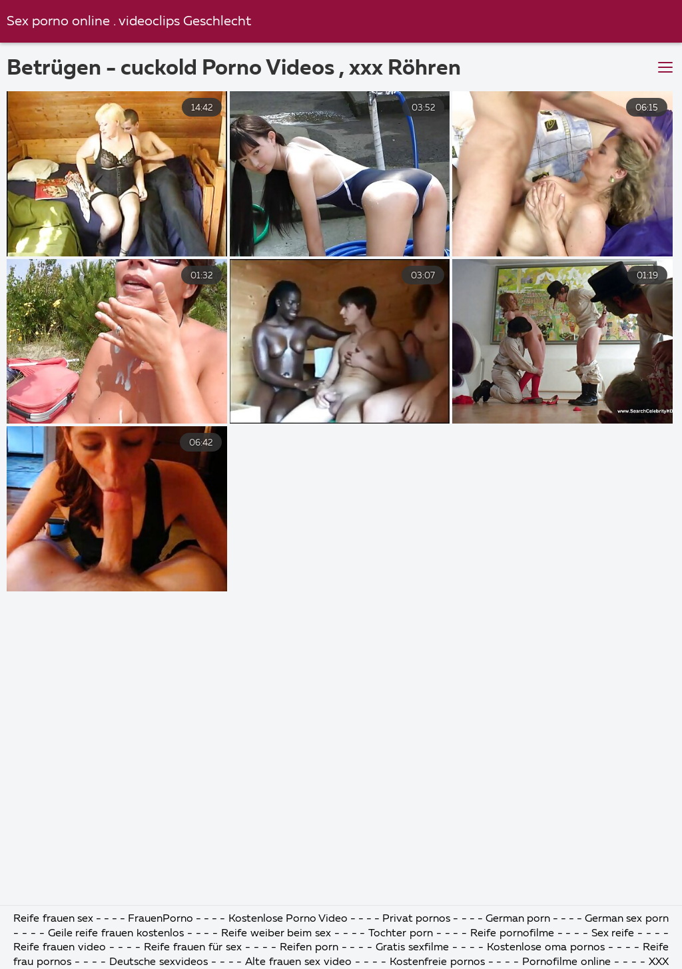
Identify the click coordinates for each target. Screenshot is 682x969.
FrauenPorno (160, 919)
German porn (518, 919)
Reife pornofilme (512, 933)
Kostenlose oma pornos (546, 947)
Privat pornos (416, 919)
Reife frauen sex (53, 919)
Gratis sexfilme (412, 947)
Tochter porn (400, 933)
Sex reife (613, 933)
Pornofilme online (566, 962)
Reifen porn (309, 947)
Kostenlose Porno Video (288, 919)
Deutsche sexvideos (158, 962)
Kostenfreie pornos (437, 962)
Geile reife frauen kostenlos (116, 933)
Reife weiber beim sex (276, 933)
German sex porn (626, 919)
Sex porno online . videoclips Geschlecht (129, 22)
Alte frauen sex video (298, 962)
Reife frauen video (59, 947)
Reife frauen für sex (193, 947)
